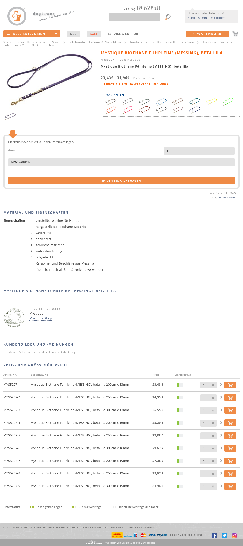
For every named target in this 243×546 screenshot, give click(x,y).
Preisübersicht (143, 78)
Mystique (133, 59)
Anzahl (12, 150)
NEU (73, 34)
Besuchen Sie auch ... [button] (188, 535)
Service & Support (126, 34)
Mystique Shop (40, 318)
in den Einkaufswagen (121, 181)
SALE (94, 34)
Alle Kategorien (32, 33)
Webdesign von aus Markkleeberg (130, 542)
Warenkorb (211, 34)
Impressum (94, 527)
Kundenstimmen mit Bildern (207, 18)
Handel (117, 527)
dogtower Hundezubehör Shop (51, 527)
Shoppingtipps (141, 527)
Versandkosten (228, 197)
